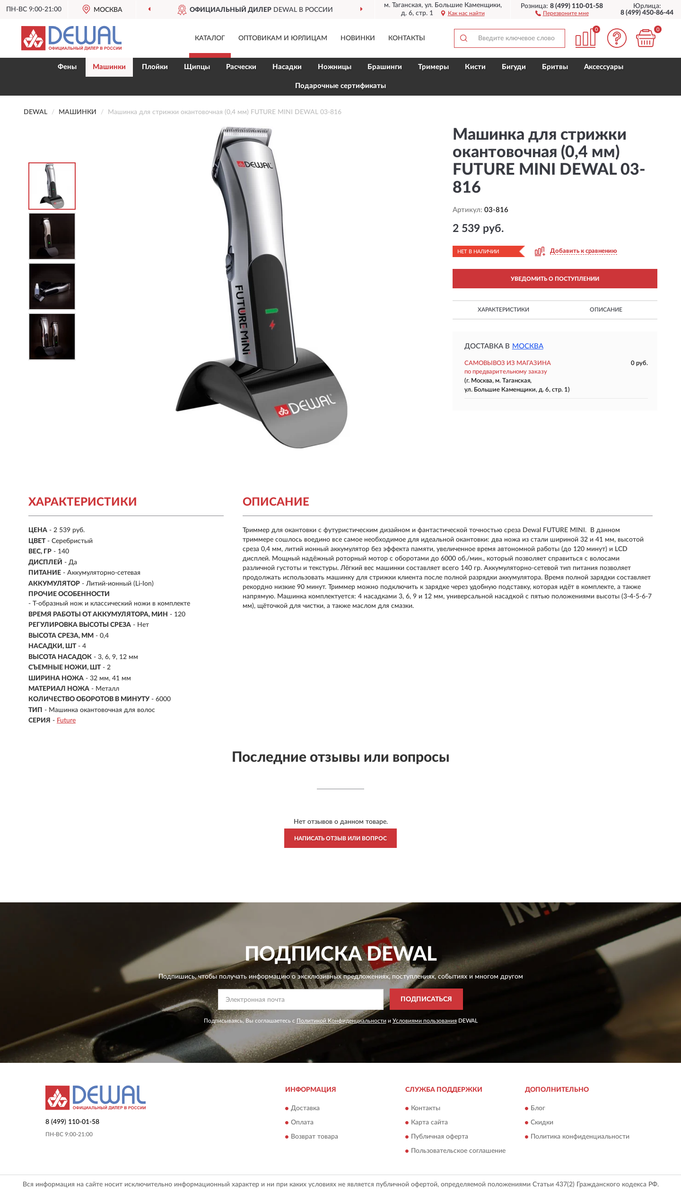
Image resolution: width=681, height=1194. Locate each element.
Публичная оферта (439, 1136)
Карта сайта (429, 1122)
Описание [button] (606, 309)
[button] (562, 13)
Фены (67, 67)
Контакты (406, 38)
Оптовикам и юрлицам (282, 38)
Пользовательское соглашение (458, 1151)
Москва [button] (527, 346)
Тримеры (433, 67)
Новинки (357, 38)
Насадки (287, 67)
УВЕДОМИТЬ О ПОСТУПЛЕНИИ (555, 279)
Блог (538, 1108)
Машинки (109, 67)
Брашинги (384, 67)
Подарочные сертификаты (340, 85)
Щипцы (197, 67)
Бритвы (555, 67)
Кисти (475, 67)
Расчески (241, 67)
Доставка (305, 1108)
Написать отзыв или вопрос (340, 838)
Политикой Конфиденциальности (341, 1021)
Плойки (155, 67)
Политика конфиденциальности (580, 1136)
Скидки (542, 1122)
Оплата (302, 1122)
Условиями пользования (425, 1021)
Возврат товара (314, 1136)
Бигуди (514, 67)
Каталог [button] (210, 38)
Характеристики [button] (503, 309)
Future (66, 720)
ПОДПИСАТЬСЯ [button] (426, 999)
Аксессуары (603, 67)
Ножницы (334, 67)
